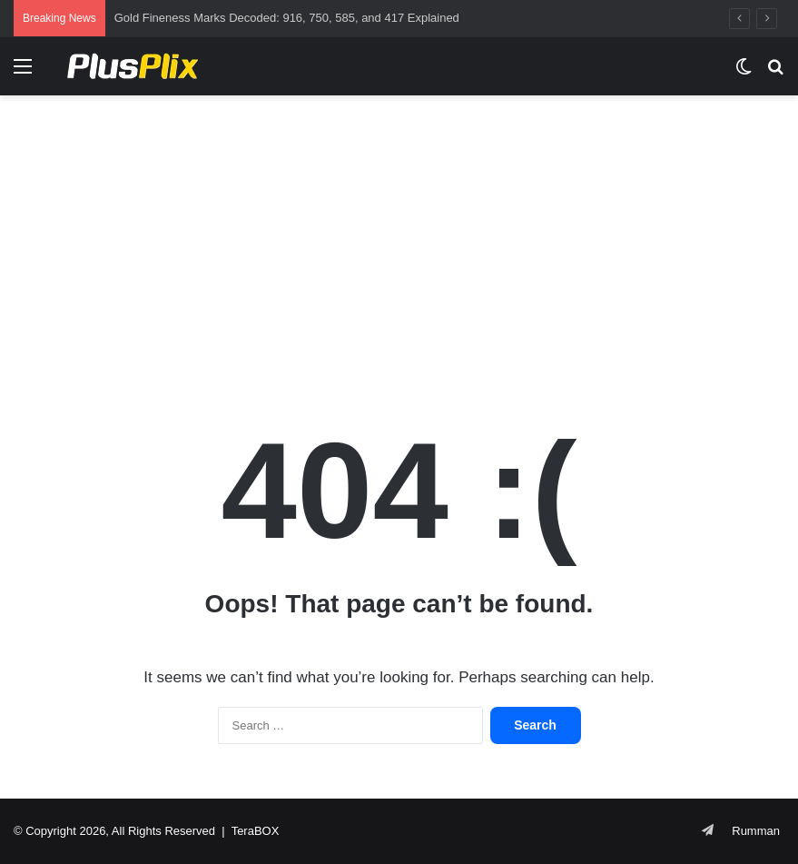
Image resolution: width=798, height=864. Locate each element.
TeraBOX (256, 831)
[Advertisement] (399, 241)
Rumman (756, 831)
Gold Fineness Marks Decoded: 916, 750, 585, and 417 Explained (286, 18)
